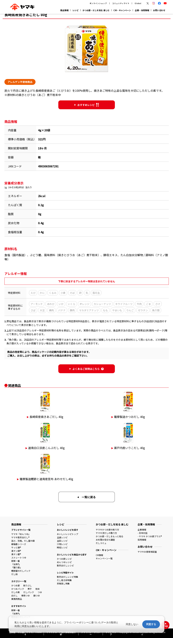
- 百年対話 (142, 532)
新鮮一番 (15, 560)
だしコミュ (101, 542)
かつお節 (15, 585)
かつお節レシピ (64, 558)
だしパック (28, 592)
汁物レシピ (62, 544)
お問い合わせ (159, 10)
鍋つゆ (36, 595)
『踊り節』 (16, 567)
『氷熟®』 (16, 564)
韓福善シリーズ (18, 544)
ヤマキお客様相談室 (147, 551)
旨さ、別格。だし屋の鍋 (23, 540)
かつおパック (17, 588)
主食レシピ (62, 537)
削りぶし (27, 585)
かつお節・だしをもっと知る (109, 536)
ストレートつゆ (18, 557)
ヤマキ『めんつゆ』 (20, 533)
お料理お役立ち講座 (105, 539)
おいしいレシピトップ (67, 533)
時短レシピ (62, 547)
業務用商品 (16, 598)
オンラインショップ (98, 3)
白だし (14, 595)
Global (138, 3)
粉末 (38, 588)
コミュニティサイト (121, 3)
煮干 (30, 588)
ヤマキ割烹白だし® (20, 537)
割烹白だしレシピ (65, 565)
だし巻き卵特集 (64, 580)
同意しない (132, 624)
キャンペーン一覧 (104, 558)
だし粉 (14, 574)
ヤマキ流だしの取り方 (106, 532)
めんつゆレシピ (64, 562)
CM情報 (99, 555)
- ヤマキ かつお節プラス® (150, 536)
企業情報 (142, 529)
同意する (151, 624)
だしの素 (15, 592)
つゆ (40, 592)
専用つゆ (25, 595)
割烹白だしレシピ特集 (67, 576)
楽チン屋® (16, 554)
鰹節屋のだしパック (20, 570)
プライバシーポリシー (76, 622)
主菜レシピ (62, 540)
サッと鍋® (16, 547)
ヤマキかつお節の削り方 (107, 529)
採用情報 (142, 539)
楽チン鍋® (16, 550)
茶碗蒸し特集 (63, 583)
